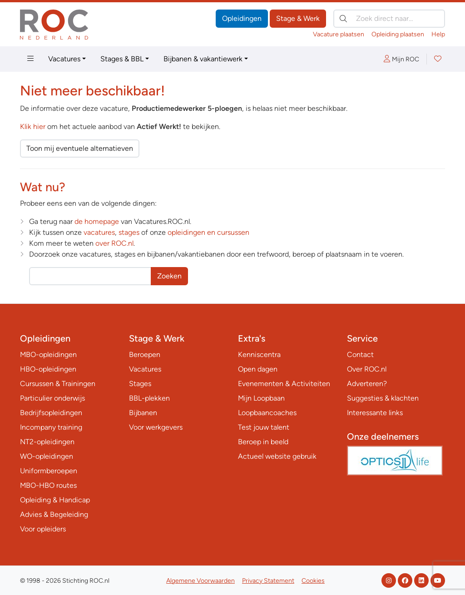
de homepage (96, 221)
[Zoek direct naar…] (389, 19)
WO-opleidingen (46, 456)
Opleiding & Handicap (55, 500)
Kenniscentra (259, 354)
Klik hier (32, 126)
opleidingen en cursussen (208, 232)
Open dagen (257, 369)
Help (438, 34)
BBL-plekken (149, 398)
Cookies (313, 581)
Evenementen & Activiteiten (284, 383)
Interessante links (375, 412)
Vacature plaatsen (338, 34)
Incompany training (51, 427)
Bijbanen (143, 412)
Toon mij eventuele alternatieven (79, 148)
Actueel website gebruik (277, 456)
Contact (360, 354)
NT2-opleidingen (47, 441)
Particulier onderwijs (52, 398)
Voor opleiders (43, 529)
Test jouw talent (263, 427)
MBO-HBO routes (48, 485)
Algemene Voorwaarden (200, 581)
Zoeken (169, 276)
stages (129, 232)
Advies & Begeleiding (54, 514)
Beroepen (144, 354)
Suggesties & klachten (383, 398)
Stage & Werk (298, 18)
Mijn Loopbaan (261, 398)
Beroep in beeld (263, 441)
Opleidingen (242, 18)
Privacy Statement (268, 581)
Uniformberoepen (48, 470)
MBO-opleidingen (48, 354)
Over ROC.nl (366, 369)
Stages (140, 383)
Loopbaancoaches (267, 412)
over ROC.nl (114, 243)
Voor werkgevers (156, 427)
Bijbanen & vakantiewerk (202, 59)
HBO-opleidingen (48, 369)
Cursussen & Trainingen (57, 383)
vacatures (99, 232)
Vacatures (64, 59)
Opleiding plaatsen (397, 34)
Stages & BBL (121, 59)
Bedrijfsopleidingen (51, 412)
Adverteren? (367, 383)
